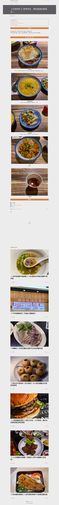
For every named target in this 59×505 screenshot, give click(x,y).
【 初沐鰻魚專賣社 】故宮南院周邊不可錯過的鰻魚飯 (28, 494)
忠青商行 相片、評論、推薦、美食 (17, 23)
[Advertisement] (29, 240)
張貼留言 (13, 282)
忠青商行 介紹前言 (15, 21)
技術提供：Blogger (29, 501)
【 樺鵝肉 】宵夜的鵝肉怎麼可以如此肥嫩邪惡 (26, 348)
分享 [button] (11, 282)
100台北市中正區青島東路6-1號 (17, 205)
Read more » (47, 282)
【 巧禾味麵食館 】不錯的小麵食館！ (23, 313)
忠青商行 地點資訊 (15, 24)
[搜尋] (45, 0)
